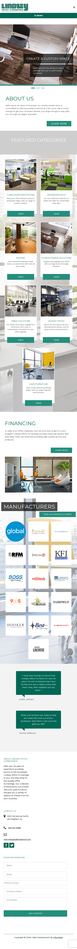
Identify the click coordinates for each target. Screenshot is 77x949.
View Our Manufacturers (57, 514)
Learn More (59, 123)
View (20, 213)
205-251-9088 (14, 828)
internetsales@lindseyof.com (17, 839)
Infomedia (58, 937)
